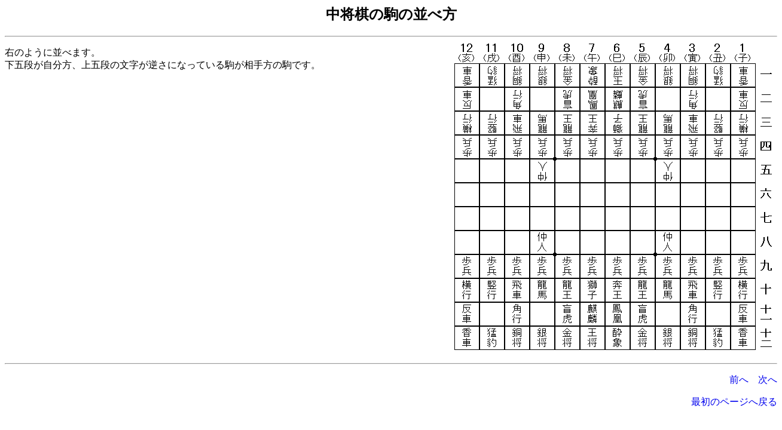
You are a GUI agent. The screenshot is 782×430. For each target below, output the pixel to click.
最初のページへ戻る (734, 402)
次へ (767, 379)
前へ (739, 379)
